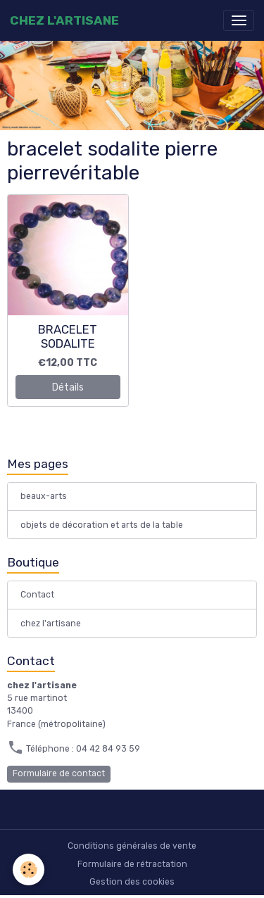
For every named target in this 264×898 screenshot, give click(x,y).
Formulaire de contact (59, 773)
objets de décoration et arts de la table (101, 525)
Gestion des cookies (132, 882)
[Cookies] (28, 869)
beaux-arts (43, 496)
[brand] (64, 20)
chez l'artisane (50, 623)
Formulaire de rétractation (132, 864)
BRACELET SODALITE (67, 336)
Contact (37, 595)
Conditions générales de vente (132, 846)
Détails (68, 387)
